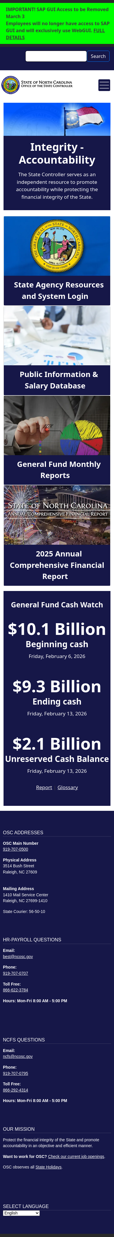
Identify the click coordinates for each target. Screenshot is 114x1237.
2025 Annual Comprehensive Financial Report (57, 565)
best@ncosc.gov (18, 957)
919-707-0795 (15, 1073)
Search (98, 56)
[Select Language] (21, 1213)
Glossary (67, 787)
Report (44, 787)
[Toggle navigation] (104, 85)
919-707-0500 (15, 849)
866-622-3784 (15, 990)
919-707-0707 (15, 973)
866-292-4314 (15, 1090)
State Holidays (48, 1167)
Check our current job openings (76, 1156)
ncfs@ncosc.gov (18, 1056)
